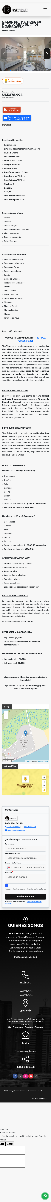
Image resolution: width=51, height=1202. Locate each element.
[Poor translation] (10, 1144)
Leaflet (28, 761)
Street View (13, 81)
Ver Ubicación (24, 784)
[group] (25, 54)
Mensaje (9, 872)
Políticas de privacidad (25, 957)
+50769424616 (13, 827)
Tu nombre (10, 844)
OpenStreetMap (43, 761)
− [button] (6, 717)
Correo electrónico (13, 853)
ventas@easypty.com (16, 830)
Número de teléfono (13, 863)
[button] (10, 70)
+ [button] (6, 713)
